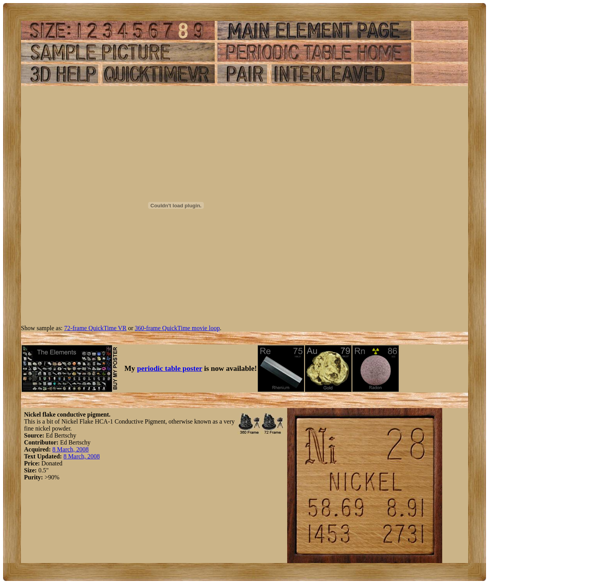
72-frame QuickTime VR (95, 328)
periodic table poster (169, 368)
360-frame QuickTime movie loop (177, 328)
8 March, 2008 (70, 449)
